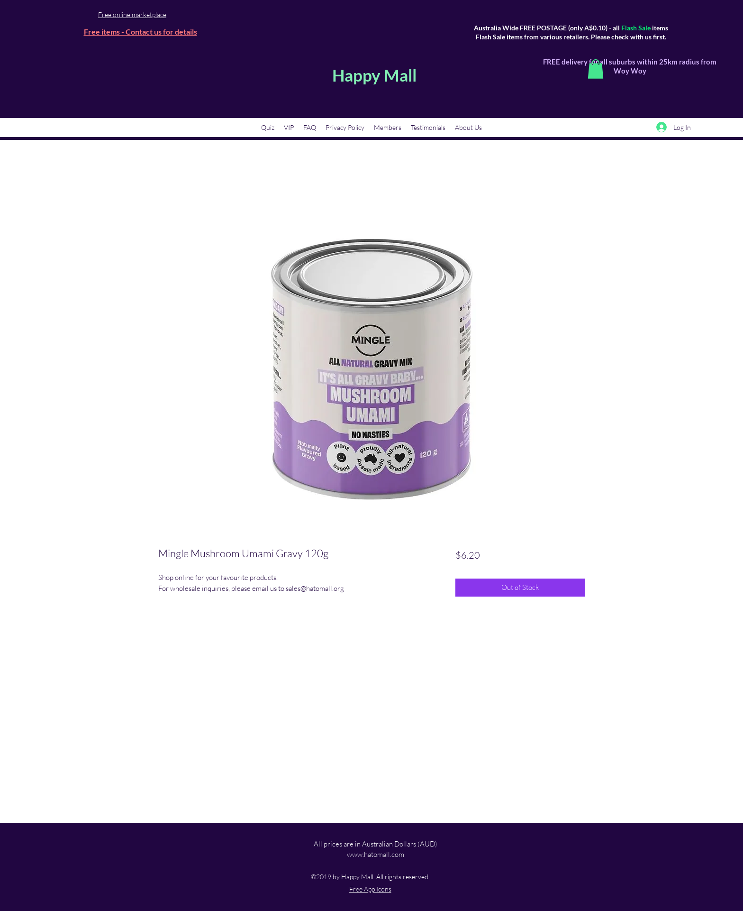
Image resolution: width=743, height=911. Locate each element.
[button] (596, 69)
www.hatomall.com (375, 854)
